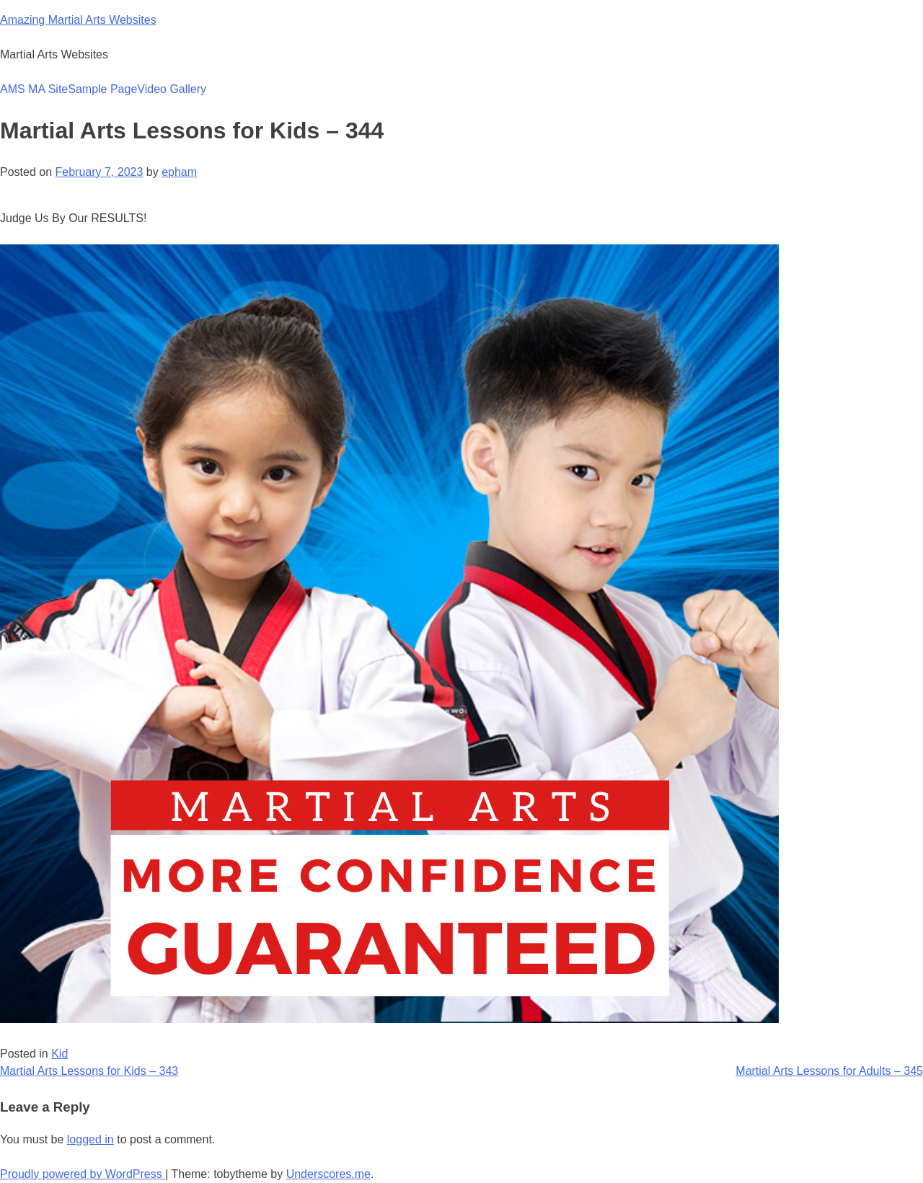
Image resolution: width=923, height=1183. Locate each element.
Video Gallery (171, 89)
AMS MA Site (34, 89)
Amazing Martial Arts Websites (78, 20)
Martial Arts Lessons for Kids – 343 (89, 1071)
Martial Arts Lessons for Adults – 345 (829, 1071)
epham (179, 172)
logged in (90, 1139)
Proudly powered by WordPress (82, 1174)
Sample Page (102, 89)
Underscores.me (328, 1174)
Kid (59, 1053)
